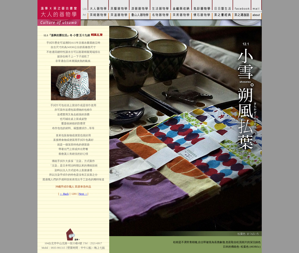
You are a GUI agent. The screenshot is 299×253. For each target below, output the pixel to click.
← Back (64, 193)
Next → (83, 193)
